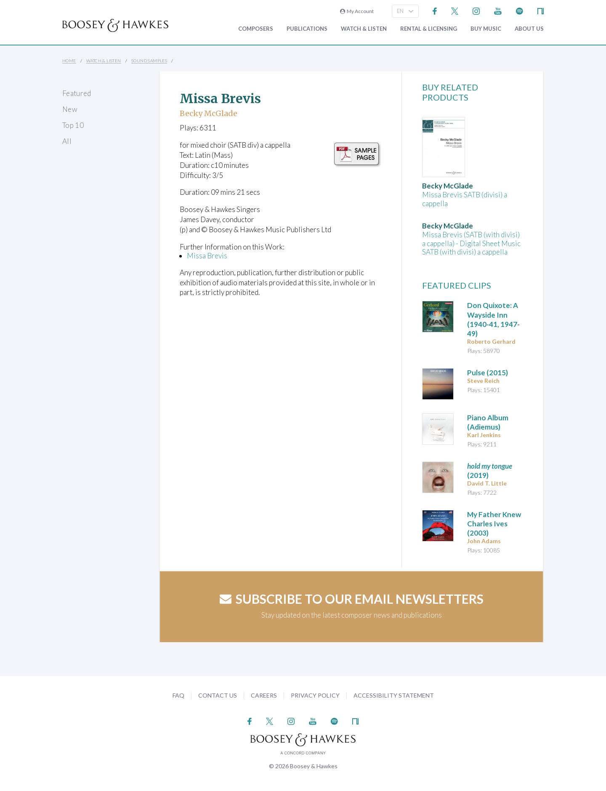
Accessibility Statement (394, 695)
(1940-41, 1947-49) (493, 319)
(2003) (494, 523)
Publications (307, 29)
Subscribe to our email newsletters (352, 598)
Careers (264, 695)
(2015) (487, 372)
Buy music (485, 29)
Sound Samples (149, 60)
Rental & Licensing (428, 29)
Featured (76, 93)
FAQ (178, 695)
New (69, 109)
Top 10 (73, 125)
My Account (357, 11)
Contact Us (217, 695)
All (67, 141)
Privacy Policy (315, 695)
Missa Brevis (207, 255)
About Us (529, 29)
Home (69, 60)
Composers (255, 29)
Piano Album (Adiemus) (487, 422)
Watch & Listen (364, 29)
